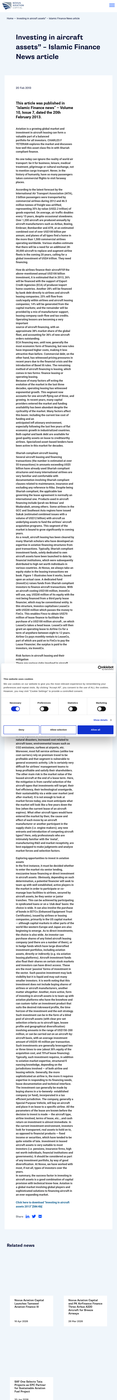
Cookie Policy (13, 1346)
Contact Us (11, 1331)
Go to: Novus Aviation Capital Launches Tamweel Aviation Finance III (31, 1267)
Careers (9, 1341)
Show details (101, 720)
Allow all (95, 729)
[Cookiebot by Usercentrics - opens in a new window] (100, 668)
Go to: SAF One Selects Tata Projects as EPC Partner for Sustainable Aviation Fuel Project (31, 1301)
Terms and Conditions (18, 1351)
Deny (21, 729)
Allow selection (58, 729)
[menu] (112, 6)
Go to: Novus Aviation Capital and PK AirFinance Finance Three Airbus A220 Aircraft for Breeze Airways (85, 1267)
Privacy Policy (13, 1356)
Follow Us (10, 1336)
